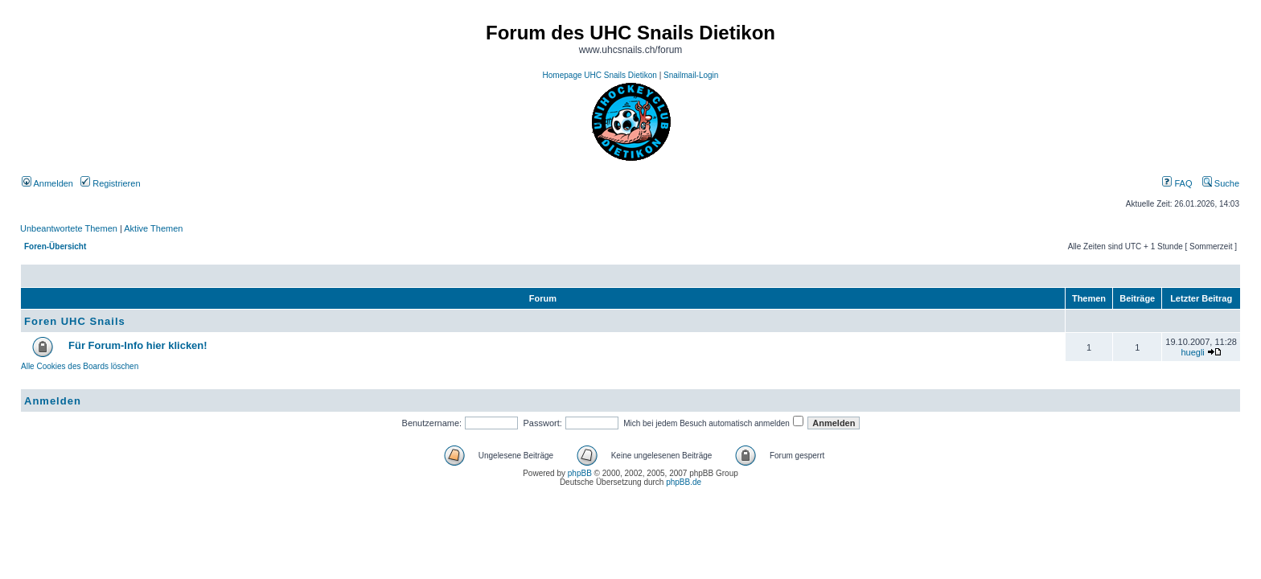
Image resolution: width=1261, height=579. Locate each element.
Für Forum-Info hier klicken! (137, 345)
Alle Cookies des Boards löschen (79, 366)
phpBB (580, 473)
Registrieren (110, 183)
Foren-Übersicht (55, 246)
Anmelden (47, 183)
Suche (1220, 183)
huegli (1192, 352)
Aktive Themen (153, 228)
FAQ (1177, 183)
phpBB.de (683, 482)
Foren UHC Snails (74, 321)
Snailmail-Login (690, 75)
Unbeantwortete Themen (68, 228)
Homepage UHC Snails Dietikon (600, 75)
